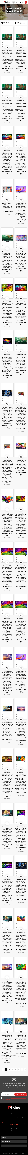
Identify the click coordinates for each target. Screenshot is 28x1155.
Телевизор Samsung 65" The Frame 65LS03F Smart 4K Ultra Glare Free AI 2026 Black (7, 206)
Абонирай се (21, 1094)
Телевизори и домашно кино (14, 16)
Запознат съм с (14, 1098)
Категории (13, 13)
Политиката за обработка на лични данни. (14, 1098)
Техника (20, 13)
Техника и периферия (15, 14)
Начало (8, 13)
